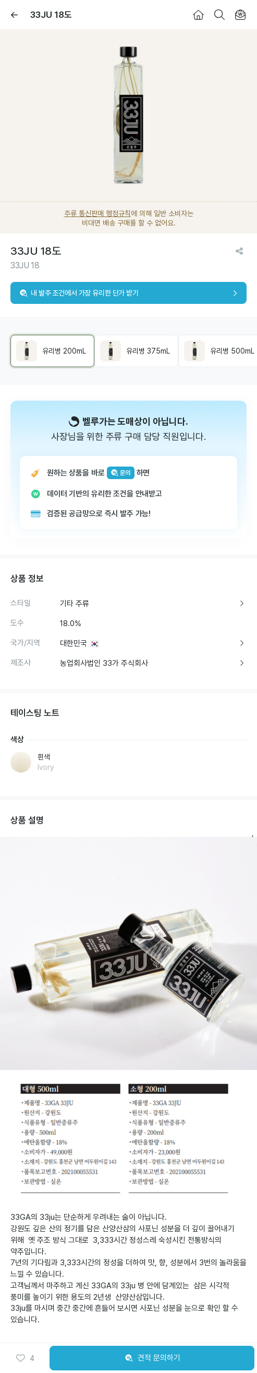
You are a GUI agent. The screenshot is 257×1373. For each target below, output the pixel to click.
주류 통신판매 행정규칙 (97, 213)
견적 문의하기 (152, 1358)
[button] (24, 1358)
